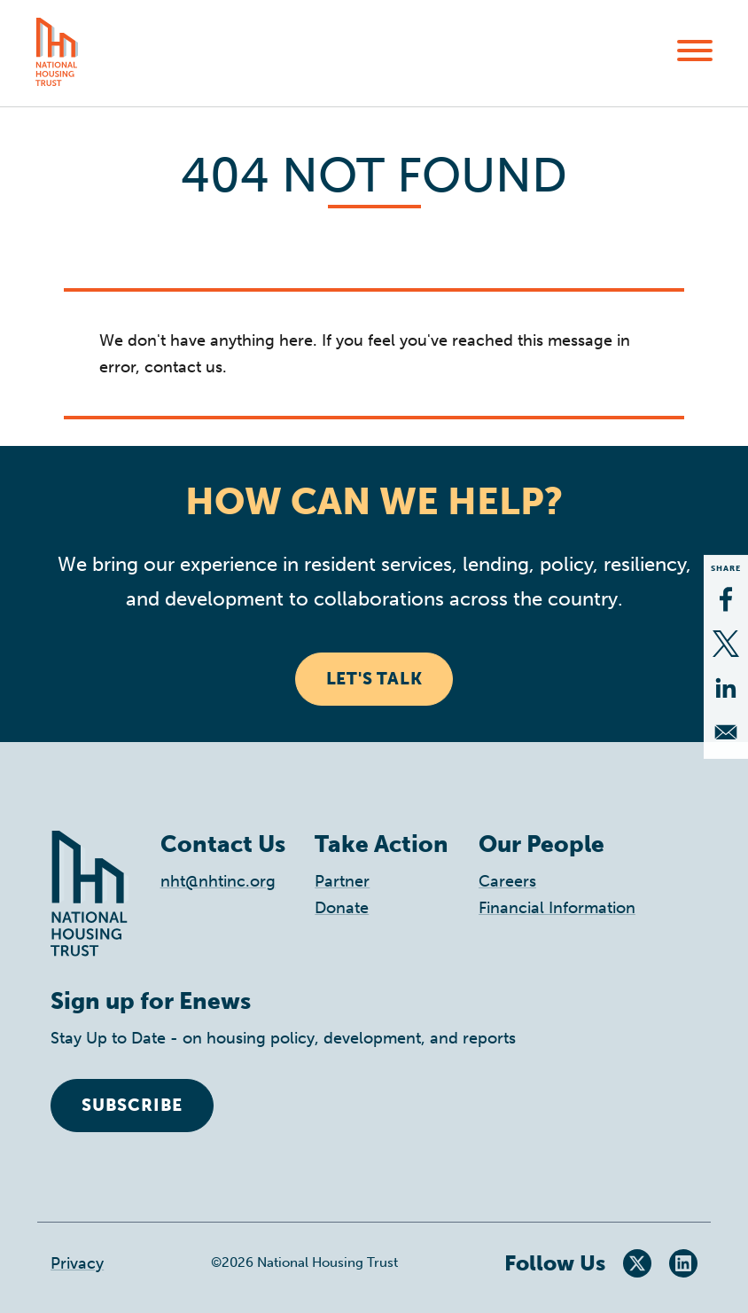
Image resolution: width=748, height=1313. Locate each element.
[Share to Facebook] (726, 599)
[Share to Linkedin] (726, 688)
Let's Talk (374, 678)
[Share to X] (726, 643)
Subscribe (132, 1105)
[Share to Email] (726, 732)
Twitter (637, 1263)
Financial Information (557, 908)
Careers (507, 881)
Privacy (77, 1263)
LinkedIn (683, 1263)
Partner (342, 881)
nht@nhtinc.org (218, 881)
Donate (342, 908)
